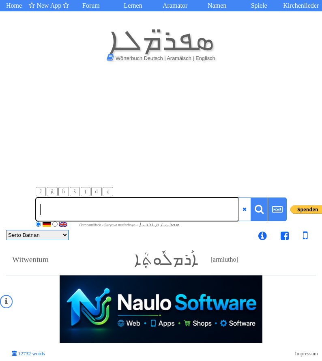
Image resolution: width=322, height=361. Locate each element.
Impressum (306, 354)
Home (14, 5)
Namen (217, 5)
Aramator (175, 5)
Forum (91, 5)
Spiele (259, 5)
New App (49, 5)
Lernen (133, 5)
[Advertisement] (161, 126)
